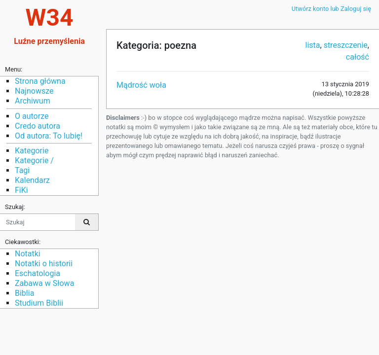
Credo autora (37, 126)
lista (312, 45)
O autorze (31, 116)
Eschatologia (37, 273)
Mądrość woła (141, 85)
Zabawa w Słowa (44, 283)
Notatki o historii (44, 263)
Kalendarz (32, 180)
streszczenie (346, 45)
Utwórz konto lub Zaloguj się (331, 8)
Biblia (24, 293)
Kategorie (31, 150)
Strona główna (40, 81)
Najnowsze (34, 91)
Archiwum (32, 101)
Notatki (27, 253)
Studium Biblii (39, 303)
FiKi (21, 190)
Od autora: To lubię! (48, 136)
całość (357, 57)
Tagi (22, 170)
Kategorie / (34, 160)
